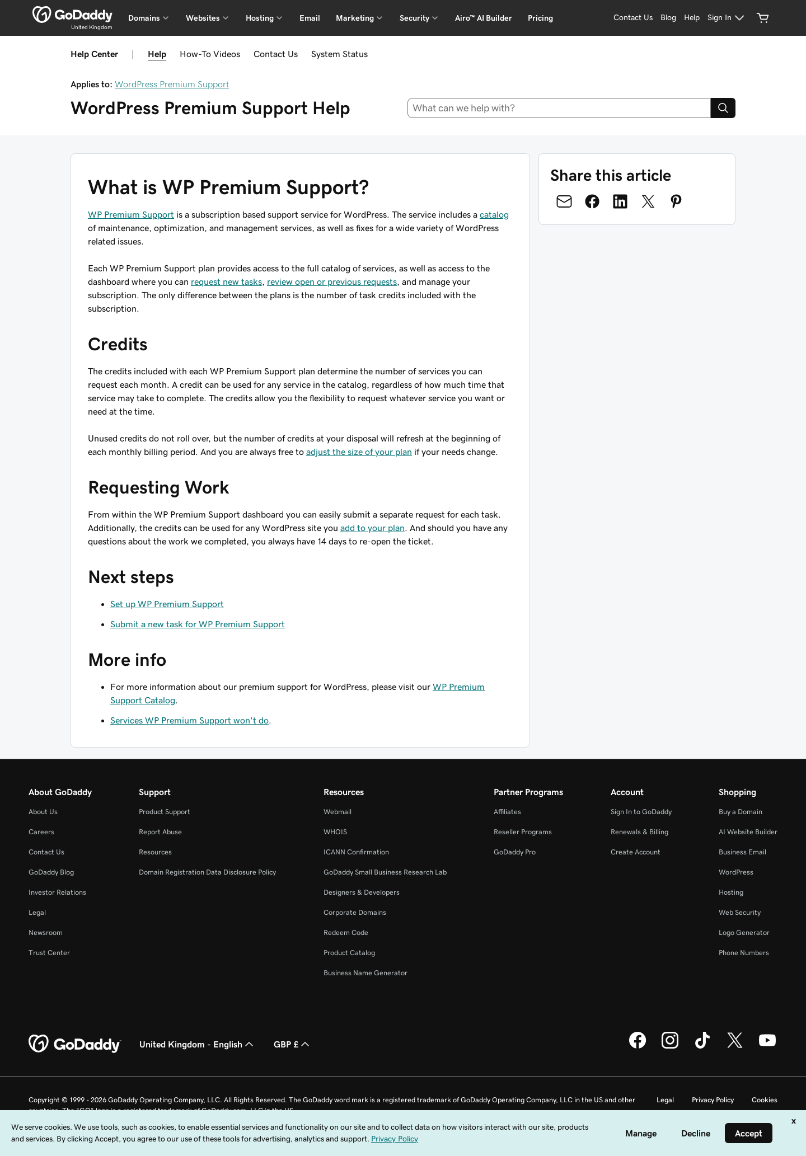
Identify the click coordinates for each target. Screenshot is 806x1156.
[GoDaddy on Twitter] (735, 1046)
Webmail (338, 811)
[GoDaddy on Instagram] (670, 1046)
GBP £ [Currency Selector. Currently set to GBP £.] (293, 1044)
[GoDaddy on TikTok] (702, 1046)
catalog (494, 214)
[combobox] (559, 108)
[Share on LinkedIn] (620, 201)
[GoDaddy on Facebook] (637, 1046)
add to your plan (372, 527)
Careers (41, 831)
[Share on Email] (564, 201)
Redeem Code (346, 932)
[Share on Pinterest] (676, 201)
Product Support (164, 811)
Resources (155, 852)
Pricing (540, 18)
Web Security (740, 912)
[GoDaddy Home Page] (75, 1044)
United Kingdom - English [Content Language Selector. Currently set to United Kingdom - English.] (197, 1044)
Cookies (764, 1099)
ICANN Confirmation (356, 852)
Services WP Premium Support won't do (189, 720)
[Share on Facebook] (592, 201)
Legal (37, 912)
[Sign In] (727, 18)
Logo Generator (744, 932)
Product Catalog (349, 952)
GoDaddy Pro (515, 852)
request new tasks (226, 281)
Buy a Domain (740, 811)
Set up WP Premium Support (167, 603)
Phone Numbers (744, 952)
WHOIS (335, 831)
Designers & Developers (362, 892)
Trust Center (49, 952)
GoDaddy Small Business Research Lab (385, 872)
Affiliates (507, 811)
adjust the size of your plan (359, 451)
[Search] (723, 108)
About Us (43, 811)
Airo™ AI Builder (483, 18)
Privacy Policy (713, 1099)
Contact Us (276, 53)
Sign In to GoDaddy (641, 811)
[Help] (691, 18)
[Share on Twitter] (648, 201)
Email (309, 18)
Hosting (731, 892)
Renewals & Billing (639, 831)
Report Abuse (160, 831)
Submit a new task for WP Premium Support (197, 623)
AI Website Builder (748, 831)
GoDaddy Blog (51, 872)
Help (157, 53)
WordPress (736, 872)
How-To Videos (210, 53)
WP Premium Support (131, 214)
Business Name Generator (365, 972)
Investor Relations (57, 892)
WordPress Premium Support (172, 83)
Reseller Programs (523, 831)
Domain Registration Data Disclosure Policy (207, 872)
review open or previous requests (332, 281)
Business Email (742, 852)
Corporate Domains (355, 912)
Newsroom (46, 932)
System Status (339, 53)
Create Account (635, 852)
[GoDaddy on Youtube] (767, 1046)
